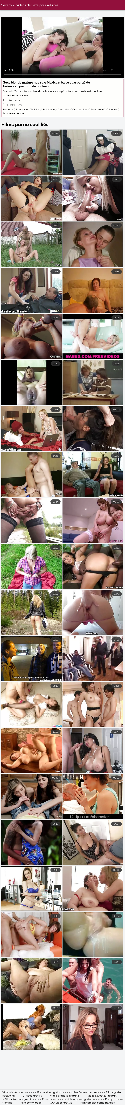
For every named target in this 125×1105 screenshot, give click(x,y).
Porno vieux (49, 1099)
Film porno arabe (31, 1103)
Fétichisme (49, 109)
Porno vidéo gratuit (49, 1092)
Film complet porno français (97, 1103)
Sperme (112, 109)
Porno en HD (97, 109)
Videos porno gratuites (81, 1099)
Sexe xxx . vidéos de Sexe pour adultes (29, 5)
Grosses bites (79, 109)
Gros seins (63, 109)
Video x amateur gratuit (102, 1096)
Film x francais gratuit (18, 1099)
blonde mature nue (13, 113)
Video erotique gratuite (64, 1096)
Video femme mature (84, 1092)
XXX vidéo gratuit (61, 1103)
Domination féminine (27, 109)
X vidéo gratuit (32, 1096)
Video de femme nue (15, 1092)
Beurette (8, 109)
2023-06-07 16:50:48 (15, 95)
